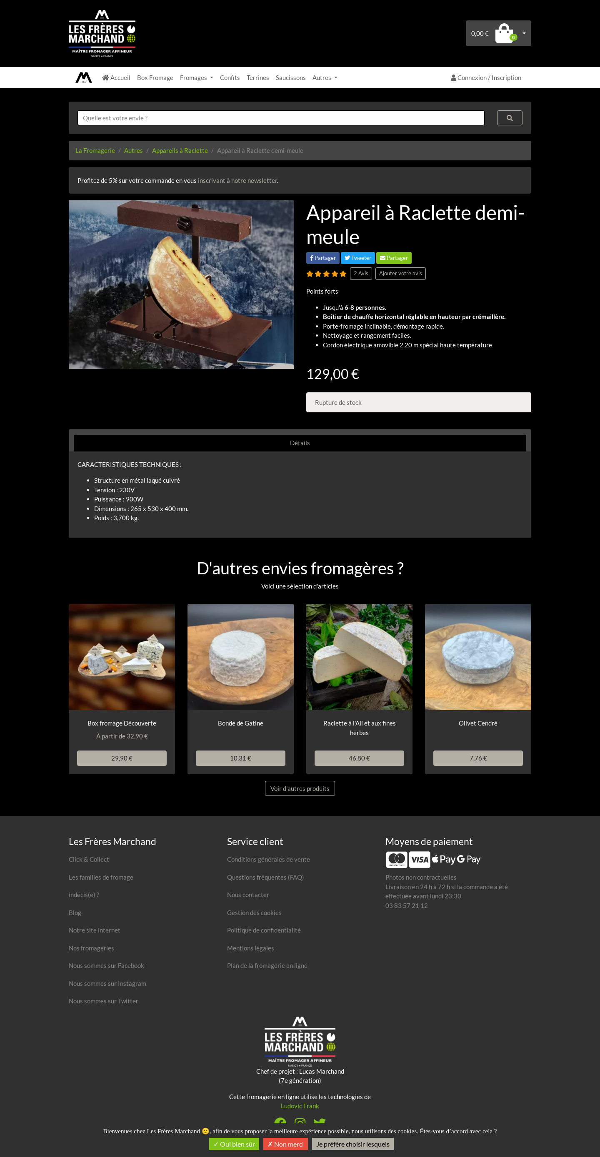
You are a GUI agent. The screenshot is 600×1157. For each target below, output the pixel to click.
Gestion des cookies (254, 912)
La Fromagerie (95, 150)
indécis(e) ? (84, 894)
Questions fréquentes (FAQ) (265, 877)
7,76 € (478, 758)
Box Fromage (155, 77)
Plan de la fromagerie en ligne (267, 965)
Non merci (286, 1144)
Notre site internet (94, 930)
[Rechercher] (510, 118)
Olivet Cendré (478, 723)
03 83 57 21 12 (406, 905)
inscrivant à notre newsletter (237, 180)
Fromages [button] (194, 77)
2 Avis (361, 273)
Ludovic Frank (300, 1106)
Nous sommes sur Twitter (103, 1001)
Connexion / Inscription (486, 77)
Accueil (116, 77)
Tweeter (358, 257)
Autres (133, 150)
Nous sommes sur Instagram (107, 983)
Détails (300, 442)
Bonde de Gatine (240, 723)
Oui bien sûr (234, 1144)
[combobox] (281, 118)
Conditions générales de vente (268, 859)
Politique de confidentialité (264, 930)
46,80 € (359, 758)
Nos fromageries (91, 948)
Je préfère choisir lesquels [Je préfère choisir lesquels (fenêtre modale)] (353, 1144)
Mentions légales (250, 948)
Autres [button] (322, 77)
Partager (323, 257)
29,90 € (121, 758)
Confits (230, 77)
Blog (75, 912)
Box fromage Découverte (122, 723)
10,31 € (240, 758)
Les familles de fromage (101, 877)
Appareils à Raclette (180, 150)
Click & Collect (89, 859)
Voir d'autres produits (300, 788)
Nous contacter (248, 894)
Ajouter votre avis (400, 273)
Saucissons (291, 77)
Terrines (258, 77)
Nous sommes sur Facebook (106, 965)
